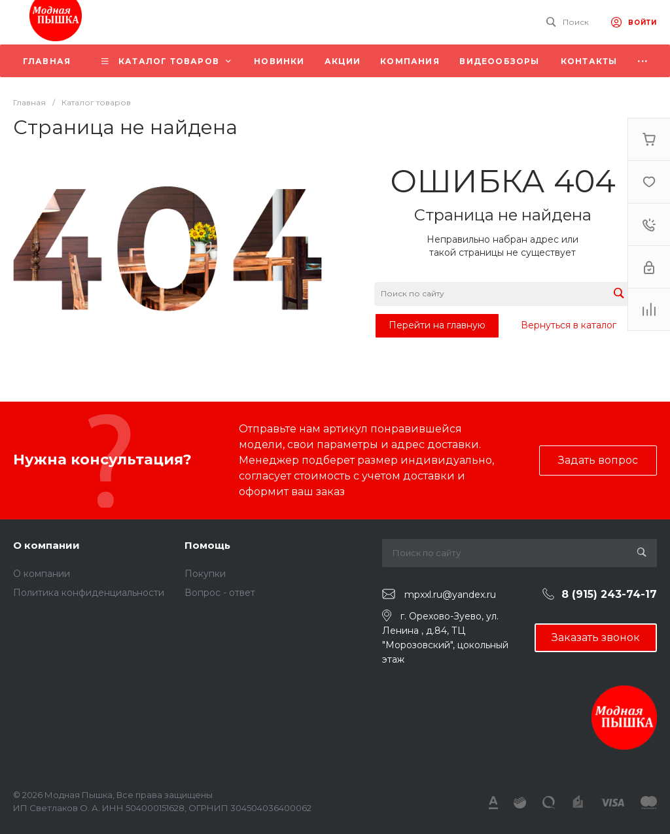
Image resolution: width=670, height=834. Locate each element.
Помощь (207, 545)
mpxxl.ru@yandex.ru (450, 594)
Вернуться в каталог (568, 325)
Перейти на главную (437, 325)
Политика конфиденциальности (88, 593)
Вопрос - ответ (220, 593)
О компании (46, 545)
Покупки (205, 574)
